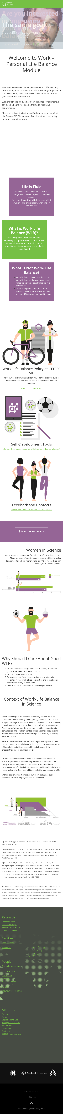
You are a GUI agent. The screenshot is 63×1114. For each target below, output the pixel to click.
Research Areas (8, 921)
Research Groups (9, 924)
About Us (8, 1009)
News (4, 1017)
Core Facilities (8, 942)
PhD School (7, 975)
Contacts (6, 1031)
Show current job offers (12, 990)
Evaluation (6, 1028)
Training (5, 978)
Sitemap (32, 1097)
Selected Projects (9, 930)
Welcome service (9, 981)
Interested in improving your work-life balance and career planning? (31, 449)
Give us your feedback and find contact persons (31, 509)
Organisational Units (10, 1019)
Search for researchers (11, 966)
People (6, 961)
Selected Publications (11, 927)
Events (5, 1014)
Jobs (5, 986)
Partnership (7, 1025)
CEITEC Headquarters (11, 1034)
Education (9, 971)
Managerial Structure (11, 1022)
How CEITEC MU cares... (31, 388)
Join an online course (31, 531)
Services (7, 938)
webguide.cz (40, 1108)
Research (8, 917)
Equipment (6, 947)
